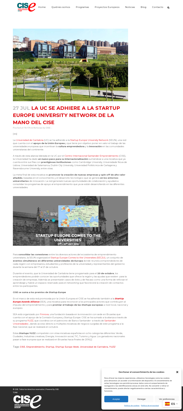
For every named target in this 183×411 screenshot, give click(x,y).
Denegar (141, 399)
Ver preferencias (167, 399)
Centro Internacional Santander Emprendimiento (91, 155)
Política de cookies (132, 406)
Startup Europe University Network (89, 140)
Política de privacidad (150, 406)
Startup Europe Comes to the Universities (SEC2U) (78, 257)
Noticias (37, 128)
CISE (48, 128)
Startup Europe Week (67, 347)
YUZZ (30, 320)
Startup (50, 347)
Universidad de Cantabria (29, 140)
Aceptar (116, 399)
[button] (177, 372)
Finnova (44, 314)
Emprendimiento (35, 347)
